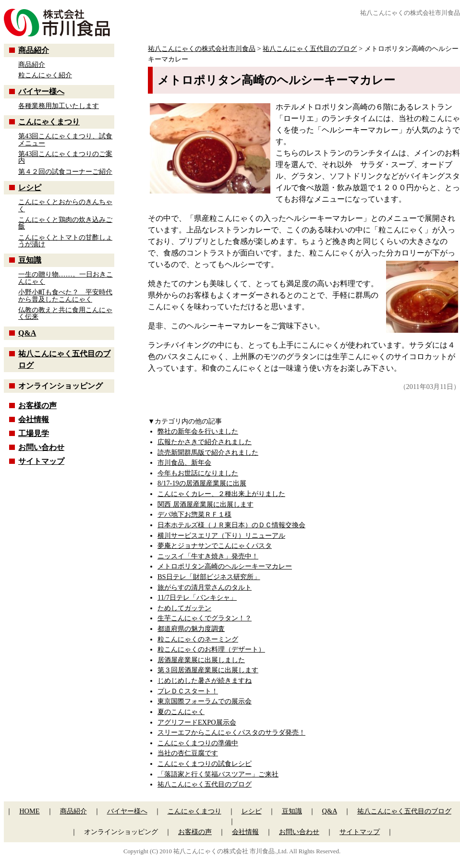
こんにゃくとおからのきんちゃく (65, 205)
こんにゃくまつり (49, 122)
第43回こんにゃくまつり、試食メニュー (65, 139)
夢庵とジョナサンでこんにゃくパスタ (214, 545)
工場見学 (33, 433)
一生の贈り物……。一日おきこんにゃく (65, 277)
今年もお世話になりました (197, 473)
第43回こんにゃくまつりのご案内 (65, 157)
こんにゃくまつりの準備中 (197, 743)
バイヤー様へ (41, 91)
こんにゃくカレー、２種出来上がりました (221, 493)
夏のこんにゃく (181, 711)
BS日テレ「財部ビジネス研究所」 (208, 577)
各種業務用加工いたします (58, 105)
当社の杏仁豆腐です (187, 753)
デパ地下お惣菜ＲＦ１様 (194, 514)
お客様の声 (37, 405)
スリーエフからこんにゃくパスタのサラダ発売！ (231, 732)
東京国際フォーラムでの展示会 (204, 701)
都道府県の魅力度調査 (191, 628)
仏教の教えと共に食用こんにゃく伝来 (65, 313)
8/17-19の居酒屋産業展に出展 (201, 483)
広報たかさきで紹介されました (204, 442)
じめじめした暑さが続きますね (204, 680)
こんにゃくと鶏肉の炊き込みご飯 (65, 223)
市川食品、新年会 (184, 462)
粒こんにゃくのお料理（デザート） (211, 649)
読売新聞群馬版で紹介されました (207, 452)
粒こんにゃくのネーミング (197, 639)
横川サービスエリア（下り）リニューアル (221, 535)
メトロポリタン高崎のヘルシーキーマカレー (224, 566)
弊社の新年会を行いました (197, 431)
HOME (29, 811)
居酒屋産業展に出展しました (201, 660)
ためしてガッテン (184, 608)
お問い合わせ (41, 447)
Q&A (27, 333)
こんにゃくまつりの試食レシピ (204, 763)
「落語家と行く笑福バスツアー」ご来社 (217, 774)
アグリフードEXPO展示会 (196, 722)
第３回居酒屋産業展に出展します (207, 670)
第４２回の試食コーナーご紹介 (65, 171)
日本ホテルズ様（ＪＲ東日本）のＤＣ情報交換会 (231, 525)
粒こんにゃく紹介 (45, 75)
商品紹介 (33, 50)
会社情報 (33, 419)
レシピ (29, 187)
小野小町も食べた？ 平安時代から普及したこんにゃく (65, 295)
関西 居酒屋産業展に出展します (205, 504)
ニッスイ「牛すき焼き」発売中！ (207, 556)
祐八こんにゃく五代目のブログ (204, 784)
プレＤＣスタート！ (187, 691)
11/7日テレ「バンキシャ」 (197, 597)
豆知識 (29, 260)
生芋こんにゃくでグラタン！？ (204, 618)
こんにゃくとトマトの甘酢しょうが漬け (65, 240)
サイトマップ (41, 461)
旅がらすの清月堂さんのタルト (204, 587)
